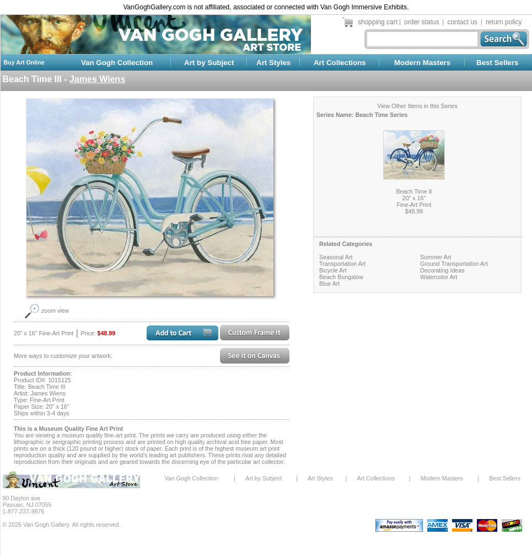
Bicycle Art (333, 270)
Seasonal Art (335, 257)
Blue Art (329, 283)
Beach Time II (414, 191)
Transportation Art (342, 263)
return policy (504, 22)
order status (421, 22)
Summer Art (435, 257)
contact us (462, 22)
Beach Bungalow (341, 277)
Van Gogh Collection (117, 62)
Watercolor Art (438, 277)
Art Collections (340, 62)
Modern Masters (422, 62)
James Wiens (97, 79)
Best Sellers (497, 62)
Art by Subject (209, 62)
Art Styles (273, 62)
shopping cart (377, 22)
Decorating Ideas (442, 270)
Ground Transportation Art (454, 263)
